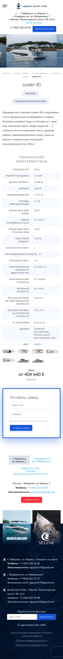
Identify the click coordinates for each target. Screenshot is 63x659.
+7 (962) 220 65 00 (20, 28)
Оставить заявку (21, 428)
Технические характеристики (30, 101)
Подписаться (47, 617)
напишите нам (31, 500)
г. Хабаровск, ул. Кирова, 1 (19, 460)
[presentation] (27, 63)
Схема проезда (34, 23)
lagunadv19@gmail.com (43, 492)
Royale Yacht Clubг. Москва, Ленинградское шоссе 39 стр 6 (30, 471)
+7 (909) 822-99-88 (29, 598)
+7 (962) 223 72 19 (29, 579)
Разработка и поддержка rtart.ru (32, 645)
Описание (30, 93)
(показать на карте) (47, 559)
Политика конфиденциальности (31, 641)
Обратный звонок (44, 29)
